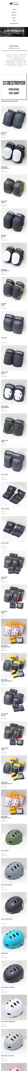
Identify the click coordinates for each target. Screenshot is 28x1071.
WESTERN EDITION (13, 66)
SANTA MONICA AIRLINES (11, 64)
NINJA (25, 61)
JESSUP (21, 58)
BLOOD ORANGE (23, 54)
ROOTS (25, 63)
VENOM (25, 64)
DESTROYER (22, 56)
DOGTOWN (8, 57)
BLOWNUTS (9, 56)
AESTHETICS (15, 54)
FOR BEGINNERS (14, 23)
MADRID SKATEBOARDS (20, 60)
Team (14, 20)
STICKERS (21, 66)
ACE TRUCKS (8, 54)
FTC (10, 58)
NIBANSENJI (19, 61)
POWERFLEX (19, 63)
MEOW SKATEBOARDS (11, 61)
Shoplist (14, 15)
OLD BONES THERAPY (10, 63)
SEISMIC (20, 64)
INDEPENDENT (15, 58)
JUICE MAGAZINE (10, 60)
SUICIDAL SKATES (16, 57)
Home (14, 9)
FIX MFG (24, 57)
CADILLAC (16, 56)
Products (14, 12)
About (14, 18)
